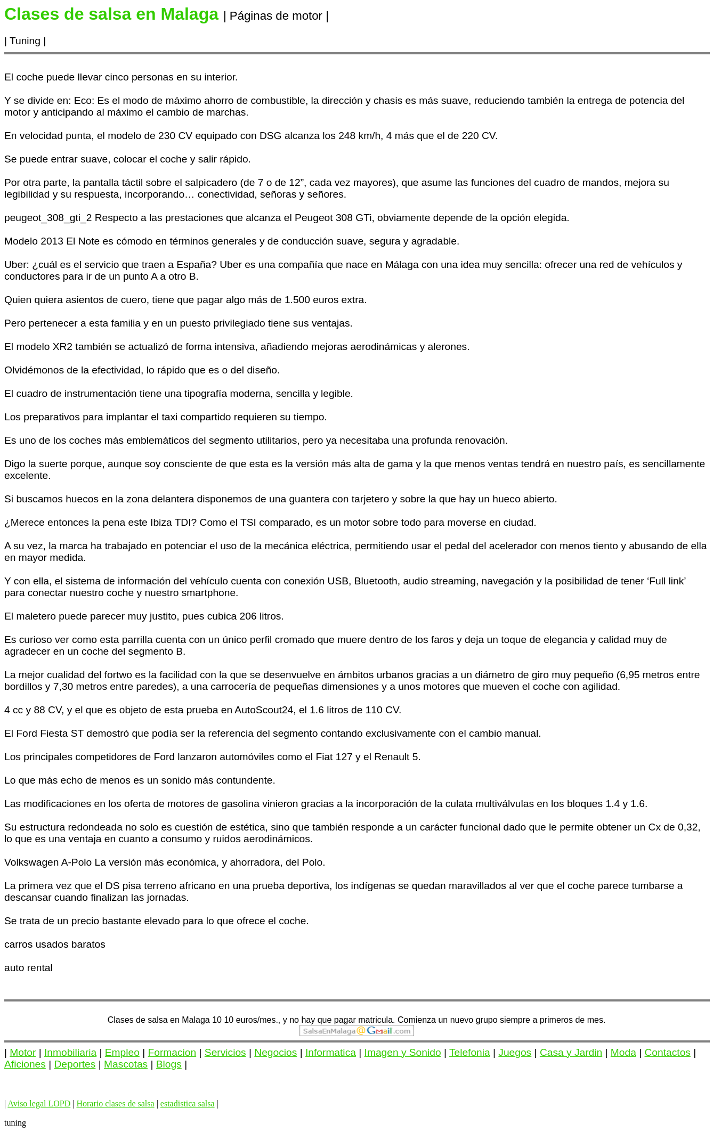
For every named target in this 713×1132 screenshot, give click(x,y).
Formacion (172, 1052)
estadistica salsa (187, 1103)
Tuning (25, 40)
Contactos (668, 1052)
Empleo (122, 1052)
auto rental (28, 967)
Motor (23, 1052)
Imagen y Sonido (402, 1052)
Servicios (225, 1052)
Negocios (275, 1052)
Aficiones (25, 1064)
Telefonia (469, 1052)
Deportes (75, 1064)
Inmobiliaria (70, 1052)
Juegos (514, 1052)
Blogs (169, 1064)
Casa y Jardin (571, 1052)
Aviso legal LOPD (38, 1103)
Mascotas (126, 1064)
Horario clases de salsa (115, 1103)
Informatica (330, 1052)
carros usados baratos (55, 944)
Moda (623, 1052)
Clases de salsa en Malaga (159, 1019)
